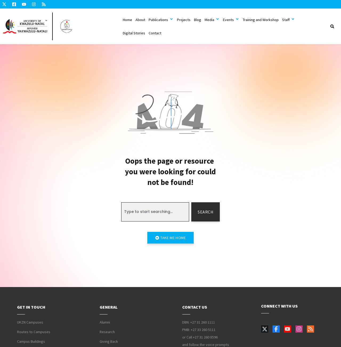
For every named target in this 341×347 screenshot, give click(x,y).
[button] (332, 26)
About (140, 19)
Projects (183, 19)
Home (127, 19)
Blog (197, 19)
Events (231, 19)
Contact (155, 33)
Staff (288, 19)
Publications (161, 19)
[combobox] (155, 211)
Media (212, 19)
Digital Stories (134, 33)
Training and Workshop (261, 19)
